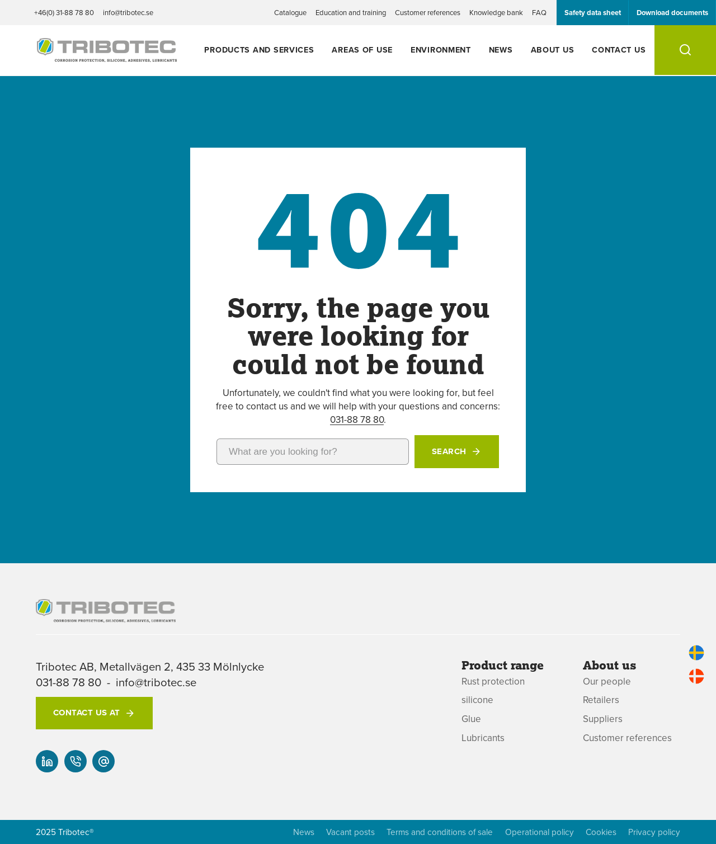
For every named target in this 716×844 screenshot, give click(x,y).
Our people (607, 681)
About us (552, 49)
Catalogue (290, 12)
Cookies (601, 832)
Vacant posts (350, 832)
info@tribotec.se (128, 12)
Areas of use (362, 49)
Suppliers (603, 719)
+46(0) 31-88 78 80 (64, 12)
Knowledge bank (496, 12)
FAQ (539, 12)
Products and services (259, 49)
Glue (471, 719)
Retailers (601, 700)
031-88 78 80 (357, 419)
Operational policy (539, 832)
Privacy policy (654, 832)
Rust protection (493, 681)
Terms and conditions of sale (440, 832)
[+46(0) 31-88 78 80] (75, 761)
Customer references (427, 12)
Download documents (672, 12)
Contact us (619, 49)
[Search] (685, 50)
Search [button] (449, 451)
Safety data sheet (592, 12)
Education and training (350, 12)
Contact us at (86, 712)
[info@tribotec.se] (103, 761)
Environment (441, 49)
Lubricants (483, 738)
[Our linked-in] (47, 761)
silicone (477, 700)
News (501, 49)
